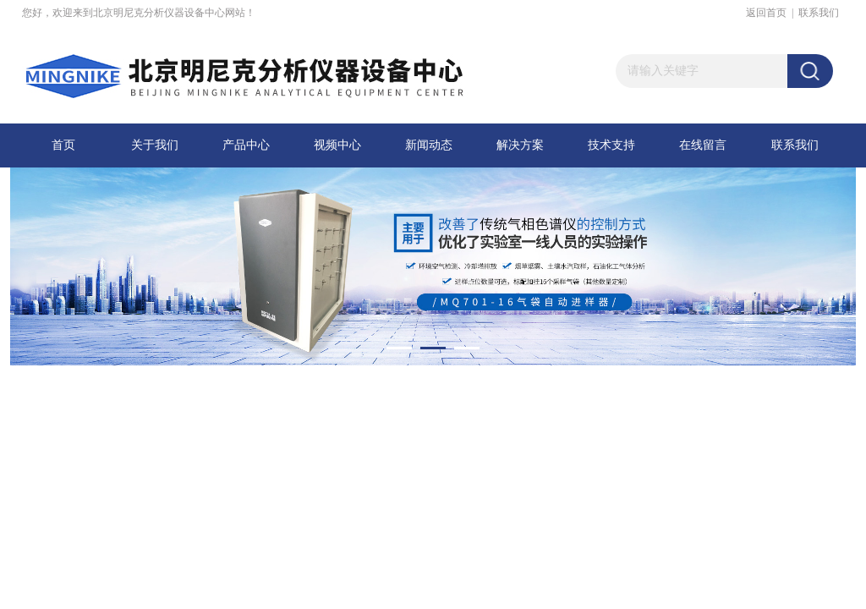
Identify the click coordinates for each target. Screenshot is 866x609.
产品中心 (246, 145)
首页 (63, 145)
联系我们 (818, 13)
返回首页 (766, 13)
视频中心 (337, 145)
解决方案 (520, 145)
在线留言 (702, 145)
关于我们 (154, 145)
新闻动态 (428, 145)
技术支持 (611, 145)
